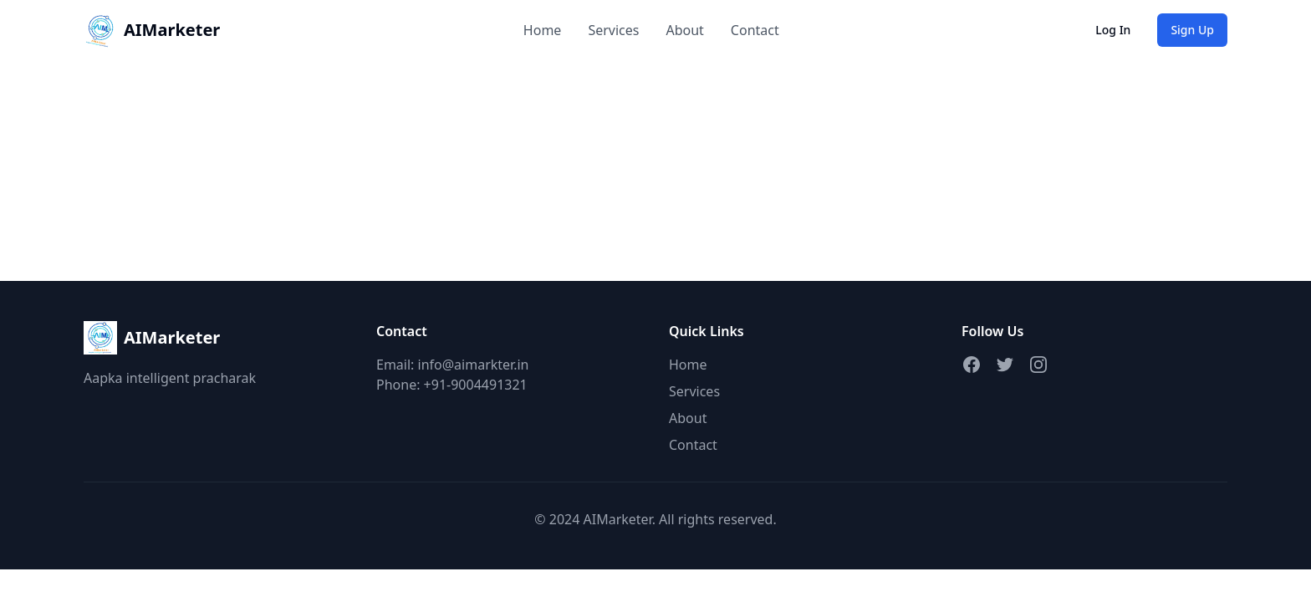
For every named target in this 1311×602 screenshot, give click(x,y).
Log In (1112, 30)
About (684, 30)
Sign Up (1192, 30)
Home (542, 30)
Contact (755, 30)
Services (613, 30)
